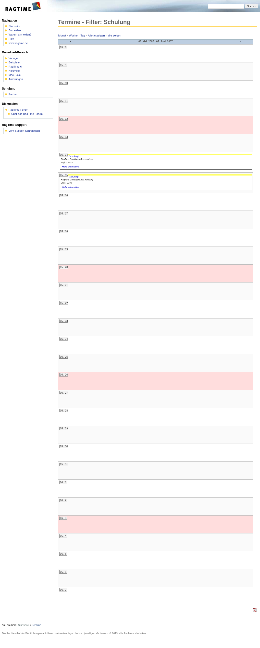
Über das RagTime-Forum (27, 114)
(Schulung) (73, 156)
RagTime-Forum (18, 109)
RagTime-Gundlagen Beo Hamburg (77, 159)
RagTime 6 (15, 66)
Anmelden (15, 30)
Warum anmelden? (20, 34)
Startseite (14, 26)
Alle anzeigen (96, 35)
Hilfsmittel (14, 71)
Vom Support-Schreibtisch (24, 131)
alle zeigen (114, 35)
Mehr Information (70, 166)
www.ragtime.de (18, 43)
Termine (36, 625)
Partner (13, 94)
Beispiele (14, 62)
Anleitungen (16, 79)
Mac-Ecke (15, 75)
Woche (73, 35)
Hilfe (11, 39)
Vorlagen (14, 58)
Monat (62, 35)
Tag (82, 35)
